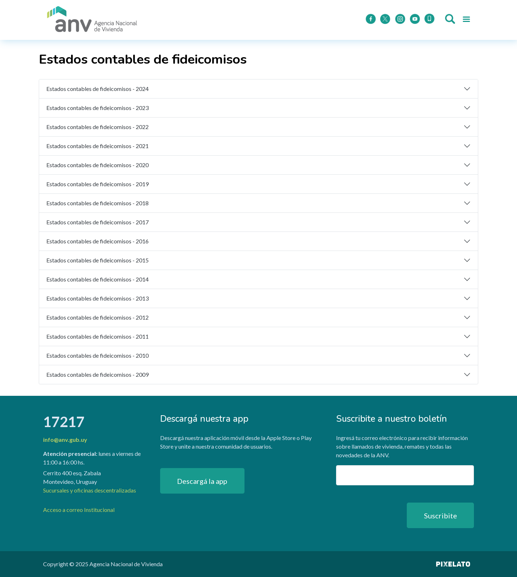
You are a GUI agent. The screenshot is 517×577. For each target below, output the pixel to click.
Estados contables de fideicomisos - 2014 (97, 279)
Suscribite (440, 515)
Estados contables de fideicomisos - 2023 (97, 107)
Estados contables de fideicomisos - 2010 (97, 355)
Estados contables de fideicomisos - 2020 (97, 164)
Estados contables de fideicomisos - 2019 (97, 183)
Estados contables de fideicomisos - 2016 (97, 241)
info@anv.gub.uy (65, 439)
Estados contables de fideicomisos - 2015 (97, 260)
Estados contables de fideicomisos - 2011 (97, 336)
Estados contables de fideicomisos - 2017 (97, 222)
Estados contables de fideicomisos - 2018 (97, 203)
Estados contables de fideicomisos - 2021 (97, 145)
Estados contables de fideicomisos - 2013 (97, 298)
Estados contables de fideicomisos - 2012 (97, 317)
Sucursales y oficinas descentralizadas (89, 490)
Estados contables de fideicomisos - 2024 (97, 88)
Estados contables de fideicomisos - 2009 (97, 374)
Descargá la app (202, 481)
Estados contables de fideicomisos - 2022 (97, 126)
